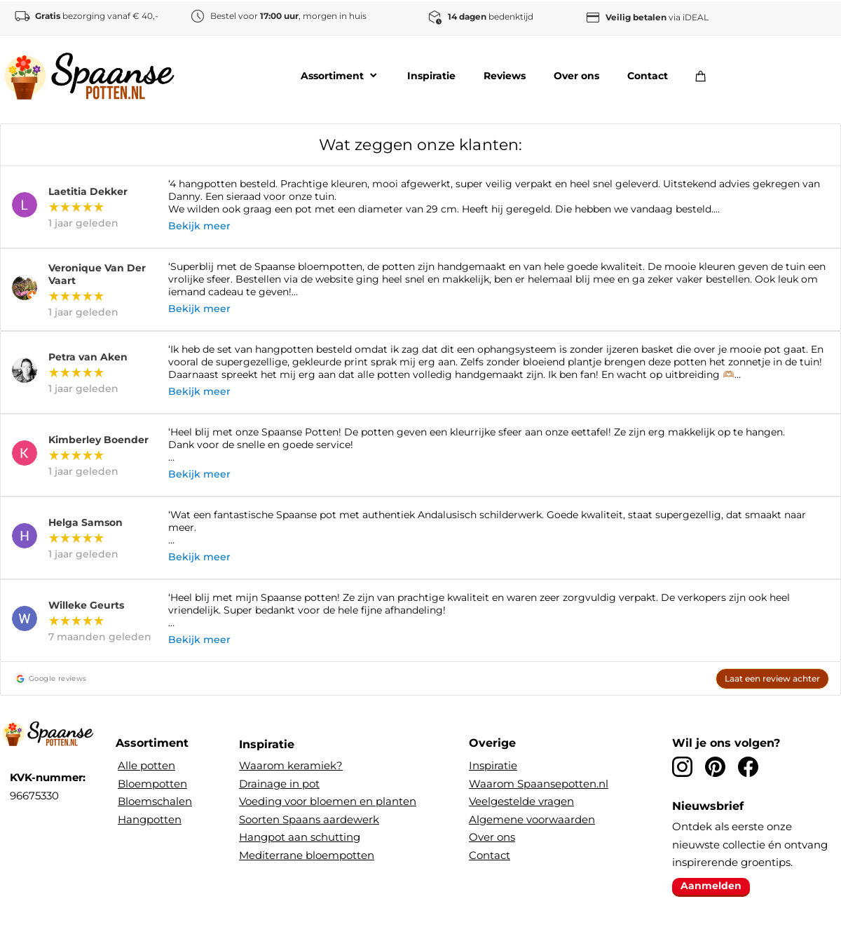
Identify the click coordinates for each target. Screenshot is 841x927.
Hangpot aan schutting (299, 837)
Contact (489, 855)
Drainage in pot (279, 783)
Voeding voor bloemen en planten (327, 801)
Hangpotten (150, 819)
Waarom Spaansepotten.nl (538, 783)
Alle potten (146, 765)
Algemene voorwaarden (532, 819)
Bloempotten (152, 783)
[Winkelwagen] (704, 75)
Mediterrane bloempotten (306, 855)
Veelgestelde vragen (521, 801)
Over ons (492, 837)
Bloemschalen (155, 801)
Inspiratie (493, 765)
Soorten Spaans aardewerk (309, 819)
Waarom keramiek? (291, 765)
